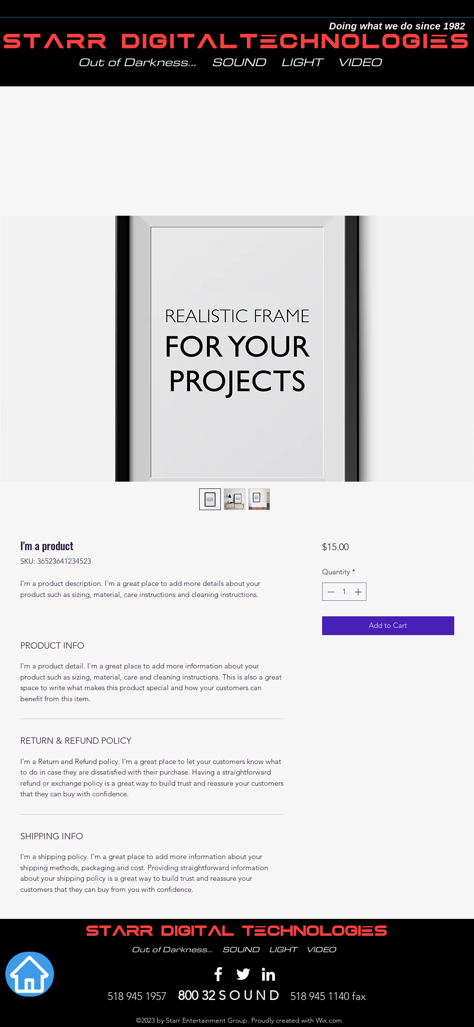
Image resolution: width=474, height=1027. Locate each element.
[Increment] (359, 592)
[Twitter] (243, 974)
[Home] (29, 974)
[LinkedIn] (268, 974)
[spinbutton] (344, 592)
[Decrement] (330, 592)
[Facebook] (218, 974)
